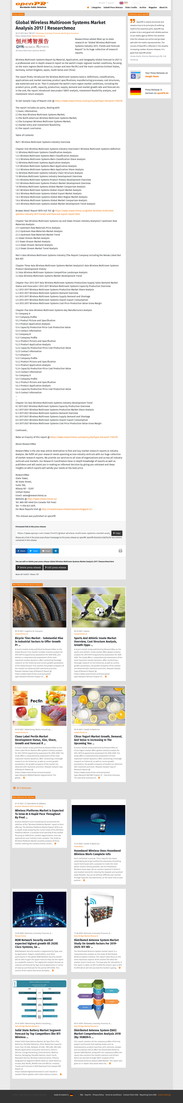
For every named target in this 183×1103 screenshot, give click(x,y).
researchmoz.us (21, 634)
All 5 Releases (21, 788)
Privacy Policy (98, 1095)
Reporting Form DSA (148, 1095)
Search (161, 3)
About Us (163, 7)
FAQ (81, 1095)
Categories (96, 7)
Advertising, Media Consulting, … (38, 729)
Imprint (111, 3)
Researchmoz (20, 936)
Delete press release (29, 567)
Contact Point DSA (130, 1095)
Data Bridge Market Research (86, 936)
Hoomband (78, 846)
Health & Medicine (92, 729)
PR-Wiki (102, 3)
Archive (143, 7)
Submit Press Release (113, 7)
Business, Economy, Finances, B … (39, 933)
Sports (86, 631)
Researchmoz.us (38, 36)
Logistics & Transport (34, 631)
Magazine (153, 7)
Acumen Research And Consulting (29, 806)
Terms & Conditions (113, 1095)
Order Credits (131, 7)
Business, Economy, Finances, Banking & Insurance (57, 33)
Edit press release (55, 567)
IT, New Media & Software (35, 803)
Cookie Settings (164, 1095)
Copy (117, 533)
